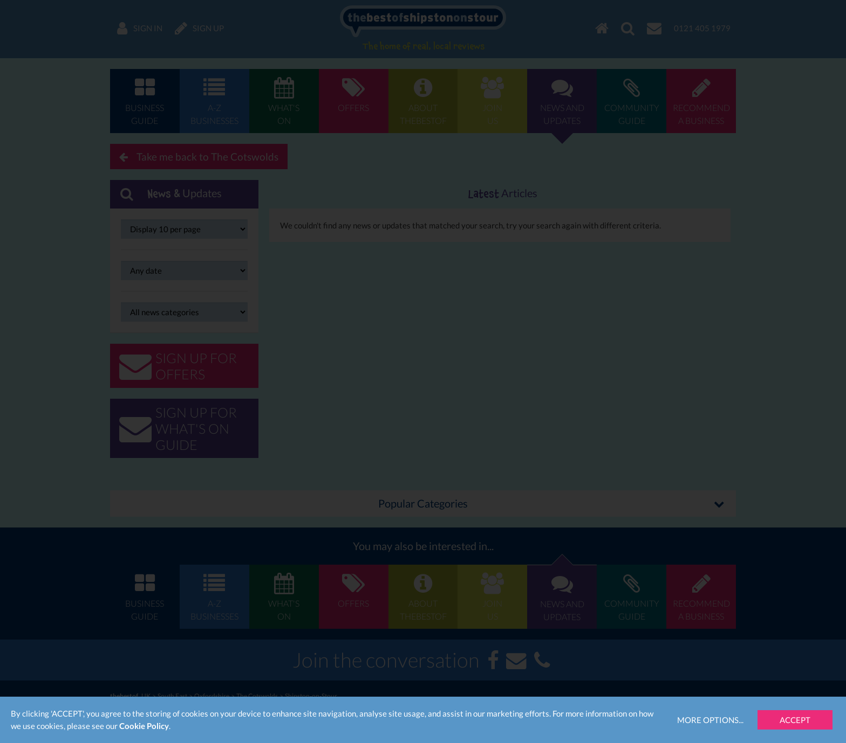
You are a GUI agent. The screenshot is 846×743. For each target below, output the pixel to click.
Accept (795, 720)
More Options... (710, 720)
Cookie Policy (144, 726)
